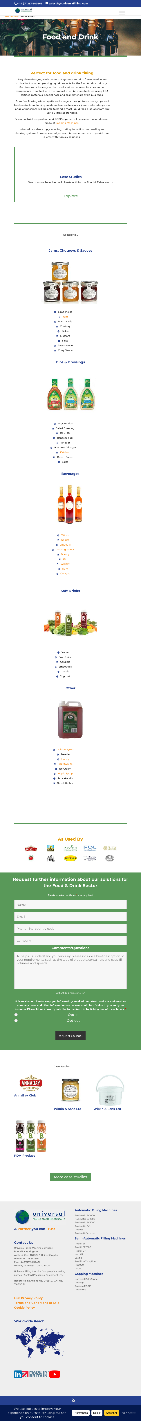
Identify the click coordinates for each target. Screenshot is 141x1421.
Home (6, 16)
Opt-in (73, 1015)
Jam (65, 316)
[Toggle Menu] (122, 12)
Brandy (65, 554)
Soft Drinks (70, 591)
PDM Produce (24, 1155)
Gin (65, 559)
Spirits (65, 539)
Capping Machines (67, 122)
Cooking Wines (65, 549)
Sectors (14, 16)
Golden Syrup (65, 749)
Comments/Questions (70, 948)
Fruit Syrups (65, 763)
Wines (65, 535)
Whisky (65, 563)
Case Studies (71, 177)
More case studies (70, 1177)
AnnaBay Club (25, 1095)
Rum (65, 568)
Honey (65, 759)
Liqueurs (65, 544)
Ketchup (65, 452)
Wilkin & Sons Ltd (67, 1109)
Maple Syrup (65, 773)
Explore (71, 196)
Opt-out (73, 1020)
